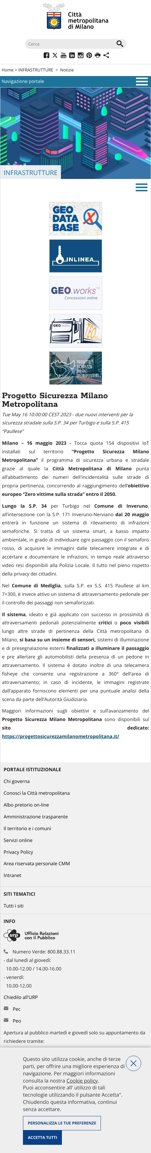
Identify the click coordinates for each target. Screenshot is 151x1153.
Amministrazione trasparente (36, 817)
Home (8, 70)
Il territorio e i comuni (27, 829)
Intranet (12, 875)
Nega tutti (133, 1063)
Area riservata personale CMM (37, 864)
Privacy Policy (18, 852)
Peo (17, 1021)
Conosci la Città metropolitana (37, 793)
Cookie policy (82, 1080)
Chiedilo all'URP (21, 997)
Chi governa (17, 781)
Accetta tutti (42, 1137)
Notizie (67, 70)
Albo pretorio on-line (26, 805)
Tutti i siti (14, 906)
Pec (17, 1009)
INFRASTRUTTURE (35, 70)
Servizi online (18, 840)
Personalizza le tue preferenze (62, 1123)
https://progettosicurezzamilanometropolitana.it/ (60, 736)
